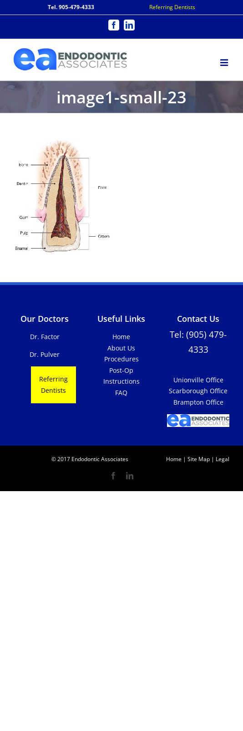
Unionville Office (198, 380)
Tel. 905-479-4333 (71, 7)
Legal (221, 459)
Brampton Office (198, 402)
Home (121, 336)
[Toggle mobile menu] (224, 61)
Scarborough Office (198, 390)
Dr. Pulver (45, 354)
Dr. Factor (45, 336)
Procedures (121, 359)
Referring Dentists (172, 7)
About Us (121, 348)
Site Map (198, 459)
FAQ (121, 392)
